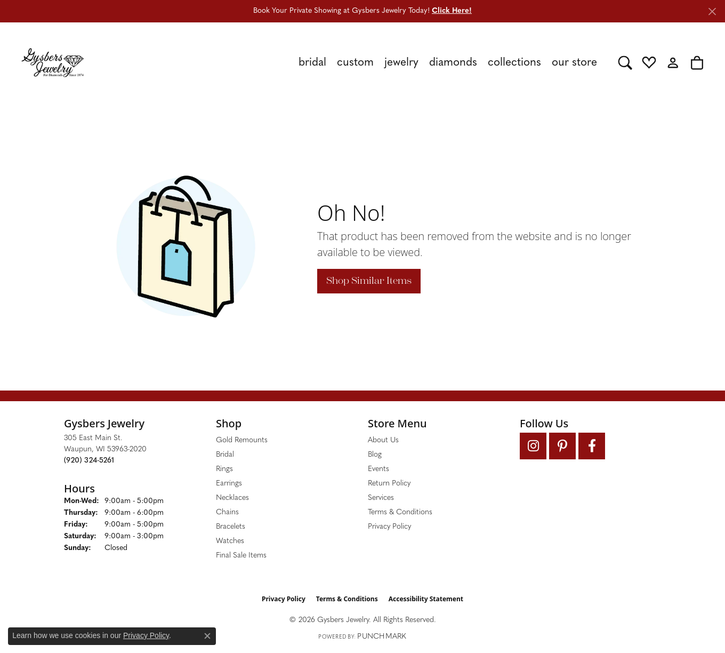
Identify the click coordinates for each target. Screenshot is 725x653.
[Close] (712, 11)
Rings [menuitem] (224, 469)
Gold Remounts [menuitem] (242, 440)
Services (381, 498)
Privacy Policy (389, 527)
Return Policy (389, 484)
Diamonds (453, 62)
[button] (625, 62)
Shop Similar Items (369, 280)
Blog (375, 455)
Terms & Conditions (400, 512)
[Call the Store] (89, 461)
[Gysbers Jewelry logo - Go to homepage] (52, 62)
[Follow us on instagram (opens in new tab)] (533, 446)
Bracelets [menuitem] (230, 527)
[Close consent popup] (207, 636)
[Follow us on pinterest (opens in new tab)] (562, 446)
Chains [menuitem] (227, 512)
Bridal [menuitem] (225, 455)
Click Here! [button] (452, 11)
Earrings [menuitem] (229, 484)
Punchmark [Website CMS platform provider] (381, 637)
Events (378, 469)
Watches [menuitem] (230, 541)
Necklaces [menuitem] (232, 498)
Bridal (312, 62)
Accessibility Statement (426, 598)
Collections (514, 62)
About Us (383, 440)
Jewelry (401, 62)
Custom (355, 62)
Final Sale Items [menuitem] (241, 556)
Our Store (574, 62)
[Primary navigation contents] (351, 62)
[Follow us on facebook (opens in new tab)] (591, 446)
